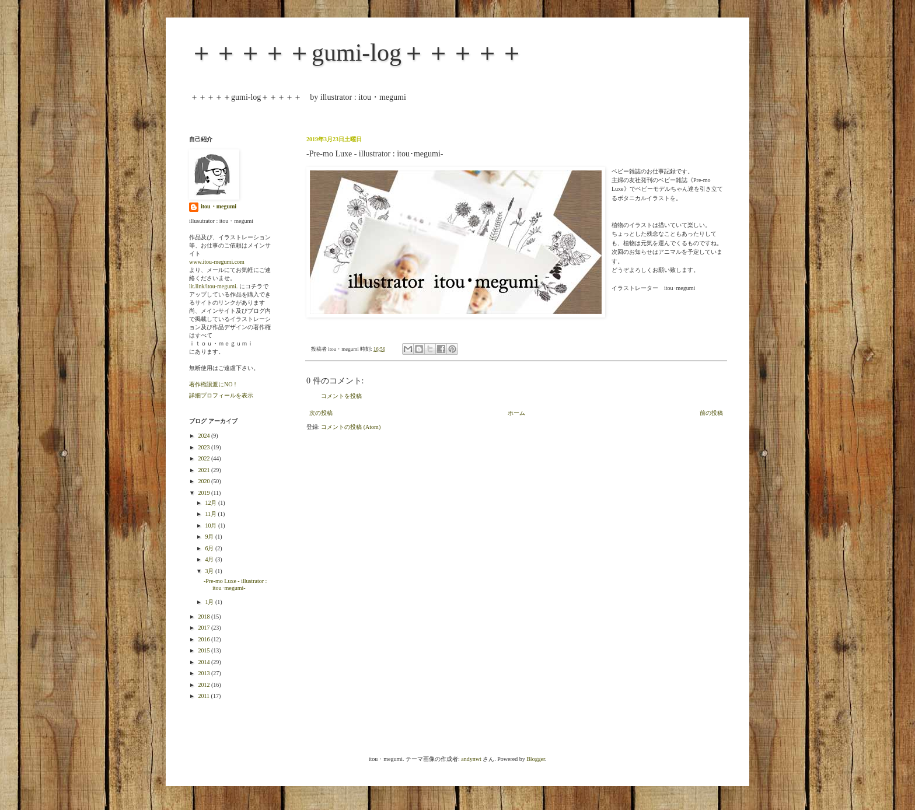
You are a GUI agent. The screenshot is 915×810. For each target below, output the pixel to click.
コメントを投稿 (341, 396)
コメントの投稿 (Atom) (350, 427)
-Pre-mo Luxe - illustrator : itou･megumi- (235, 584)
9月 (210, 536)
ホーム (516, 413)
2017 (204, 627)
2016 (204, 639)
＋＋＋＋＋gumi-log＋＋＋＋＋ (356, 52)
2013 (204, 673)
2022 (204, 458)
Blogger (535, 759)
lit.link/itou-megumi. (213, 286)
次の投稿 (321, 413)
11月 (211, 514)
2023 (204, 447)
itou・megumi (218, 206)
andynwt (471, 759)
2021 (204, 470)
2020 (204, 481)
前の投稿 (711, 413)
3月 (210, 571)
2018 (204, 616)
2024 (204, 435)
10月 (211, 525)
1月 (210, 602)
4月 (210, 559)
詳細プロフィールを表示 (221, 395)
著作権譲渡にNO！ (213, 384)
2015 (204, 650)
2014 (204, 662)
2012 (204, 685)
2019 (204, 493)
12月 (211, 503)
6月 (210, 548)
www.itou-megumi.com (217, 262)
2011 (204, 696)
